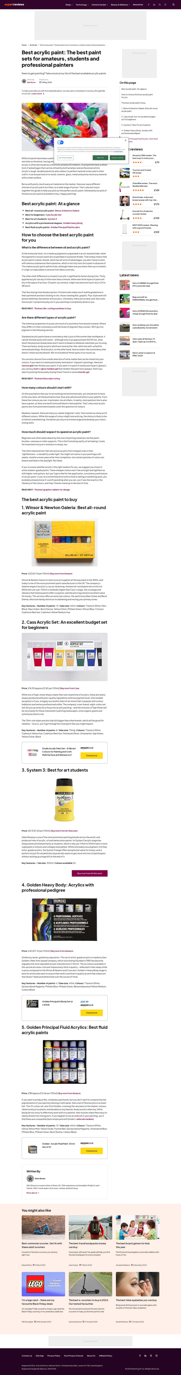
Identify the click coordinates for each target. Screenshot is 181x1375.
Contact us (27, 1355)
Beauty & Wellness (119, 4)
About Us (91, 1355)
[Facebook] (148, 4)
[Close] (125, 140)
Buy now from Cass (69, 688)
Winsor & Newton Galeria (67, 210)
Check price (91, 755)
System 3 (52, 219)
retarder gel (83, 372)
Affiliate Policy (105, 1355)
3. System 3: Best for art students (136, 125)
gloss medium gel (49, 368)
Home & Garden (99, 4)
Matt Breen (31, 82)
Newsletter (138, 4)
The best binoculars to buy (47, 378)
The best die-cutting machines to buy (52, 308)
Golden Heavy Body (73, 223)
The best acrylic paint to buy (133, 103)
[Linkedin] (154, 4)
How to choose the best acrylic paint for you (137, 95)
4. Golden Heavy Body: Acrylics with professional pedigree (136, 131)
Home (24, 45)
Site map (40, 1355)
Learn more (37, 93)
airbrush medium (85, 1119)
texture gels (28, 365)
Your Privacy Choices (73, 1355)
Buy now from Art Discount (64, 830)
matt (36, 368)
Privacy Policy (53, 1355)
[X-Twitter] (160, 4)
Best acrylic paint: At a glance (134, 89)
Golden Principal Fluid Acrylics (65, 227)
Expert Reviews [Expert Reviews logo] (12, 4)
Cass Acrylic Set (53, 214)
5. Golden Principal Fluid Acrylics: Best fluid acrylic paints (139, 140)
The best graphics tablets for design (52, 489)
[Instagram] (165, 4)
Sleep (68, 4)
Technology (81, 4)
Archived (33, 45)
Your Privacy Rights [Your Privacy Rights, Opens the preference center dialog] (65, 158)
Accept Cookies (117, 158)
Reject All (100, 158)
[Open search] (173, 4)
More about (32, 1193)
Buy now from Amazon (61, 573)
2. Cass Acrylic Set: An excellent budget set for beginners (138, 118)
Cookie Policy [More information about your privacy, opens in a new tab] (118, 151)
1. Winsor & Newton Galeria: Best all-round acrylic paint (139, 109)
